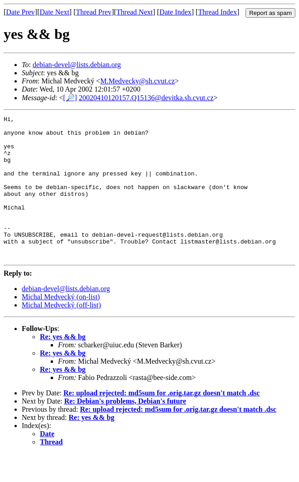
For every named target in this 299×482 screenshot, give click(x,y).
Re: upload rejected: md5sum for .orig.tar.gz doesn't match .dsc (161, 421)
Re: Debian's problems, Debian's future (125, 429)
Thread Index (217, 12)
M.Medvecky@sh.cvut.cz (137, 81)
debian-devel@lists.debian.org (77, 64)
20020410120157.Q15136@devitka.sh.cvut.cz (146, 98)
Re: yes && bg (63, 365)
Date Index (175, 12)
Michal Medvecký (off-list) (61, 333)
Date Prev (20, 12)
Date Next (54, 12)
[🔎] (70, 98)
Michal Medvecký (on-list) (61, 325)
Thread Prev (93, 12)
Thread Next (134, 12)
